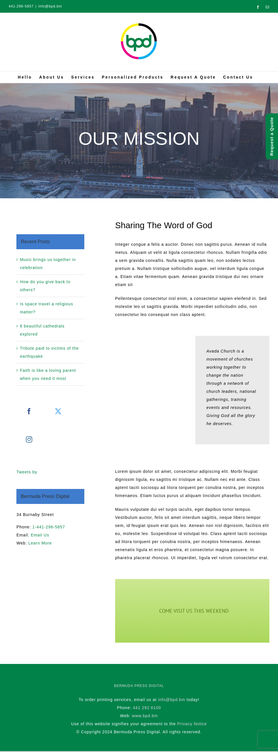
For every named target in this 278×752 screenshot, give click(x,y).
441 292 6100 (147, 707)
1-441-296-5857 (48, 527)
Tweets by (26, 472)
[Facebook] (29, 411)
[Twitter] (58, 411)
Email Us (40, 535)
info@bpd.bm (50, 6)
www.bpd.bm (145, 715)
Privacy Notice (192, 723)
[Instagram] (29, 439)
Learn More (40, 543)
